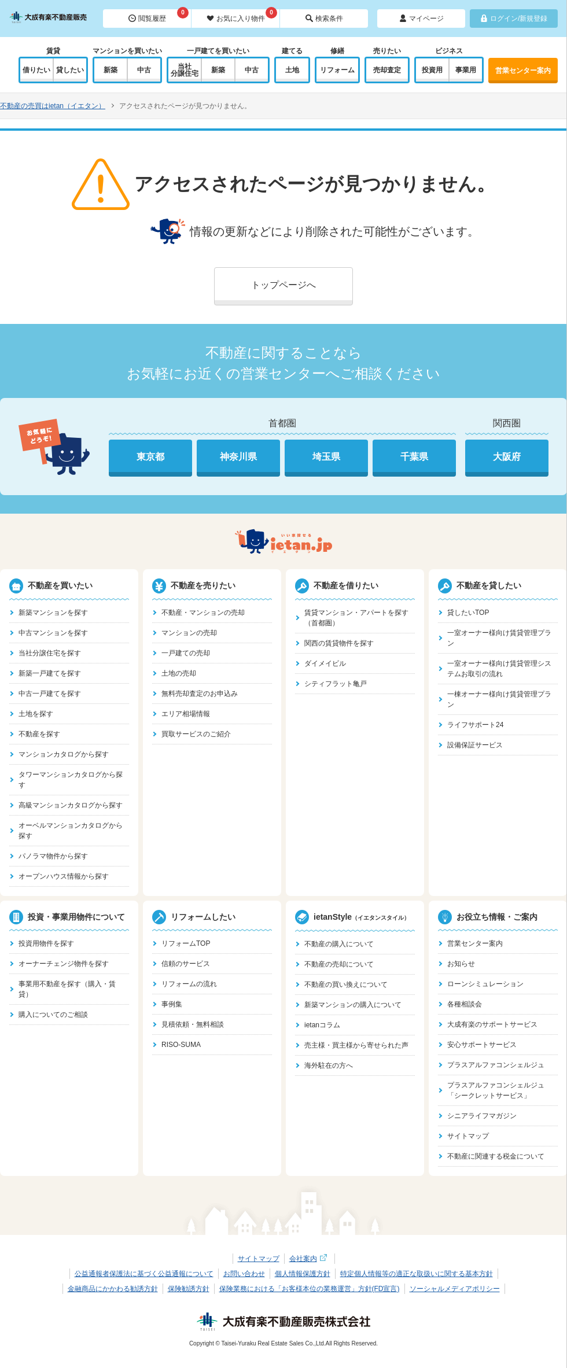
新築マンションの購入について (353, 1005)
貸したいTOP (468, 613)
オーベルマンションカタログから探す (71, 830)
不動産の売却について (339, 964)
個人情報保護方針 (302, 1274)
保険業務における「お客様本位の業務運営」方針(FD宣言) (309, 1289)
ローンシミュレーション (485, 984)
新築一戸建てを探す (50, 673)
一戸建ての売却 (185, 653)
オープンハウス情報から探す (64, 876)
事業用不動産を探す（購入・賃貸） (67, 989)
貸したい (70, 70)
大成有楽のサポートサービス (492, 1024)
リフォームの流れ (189, 984)
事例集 (171, 1004)
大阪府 (507, 457)
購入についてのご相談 (53, 1015)
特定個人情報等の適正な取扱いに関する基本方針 (416, 1274)
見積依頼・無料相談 (192, 1024)
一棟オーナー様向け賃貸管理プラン (499, 699)
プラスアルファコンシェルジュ (495, 1065)
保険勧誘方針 (188, 1289)
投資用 (432, 70)
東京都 (150, 457)
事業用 (465, 70)
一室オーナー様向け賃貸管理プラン (499, 638)
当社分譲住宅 (184, 70)
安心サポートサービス (482, 1045)
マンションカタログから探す (64, 754)
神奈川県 (238, 457)
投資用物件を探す (46, 943)
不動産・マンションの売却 (203, 613)
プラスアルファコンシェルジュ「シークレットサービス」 (495, 1090)
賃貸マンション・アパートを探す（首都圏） (356, 618)
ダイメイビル (325, 663)
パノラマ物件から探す (53, 856)
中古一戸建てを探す (50, 693)
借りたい (36, 70)
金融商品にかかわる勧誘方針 (113, 1289)
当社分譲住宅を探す (50, 653)
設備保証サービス (475, 745)
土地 (292, 70)
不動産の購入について (339, 944)
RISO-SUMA (181, 1045)
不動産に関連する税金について (495, 1156)
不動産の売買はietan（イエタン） (52, 106)
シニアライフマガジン (482, 1116)
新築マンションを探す (53, 613)
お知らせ (461, 964)
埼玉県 (326, 457)
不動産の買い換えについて (346, 984)
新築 (110, 70)
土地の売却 (178, 673)
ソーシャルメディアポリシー (455, 1289)
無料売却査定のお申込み (199, 693)
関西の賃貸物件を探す (339, 643)
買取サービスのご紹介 (196, 734)
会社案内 (309, 1259)
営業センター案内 (523, 71)
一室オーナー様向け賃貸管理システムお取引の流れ (499, 668)
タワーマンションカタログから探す (71, 779)
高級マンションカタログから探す (71, 805)
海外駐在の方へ (328, 1065)
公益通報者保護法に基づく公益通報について (144, 1274)
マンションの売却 (189, 633)
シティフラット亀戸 (335, 684)
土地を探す (36, 714)
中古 (144, 70)
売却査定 (387, 70)
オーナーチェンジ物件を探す (64, 964)
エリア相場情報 (185, 714)
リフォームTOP (185, 943)
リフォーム (337, 70)
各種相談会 (464, 1004)
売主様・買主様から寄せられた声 (356, 1045)
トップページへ (283, 285)
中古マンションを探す (53, 633)
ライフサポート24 (475, 725)
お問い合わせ (244, 1274)
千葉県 (414, 457)
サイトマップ (468, 1136)
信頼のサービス (185, 964)
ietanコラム (322, 1025)
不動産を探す (39, 734)
